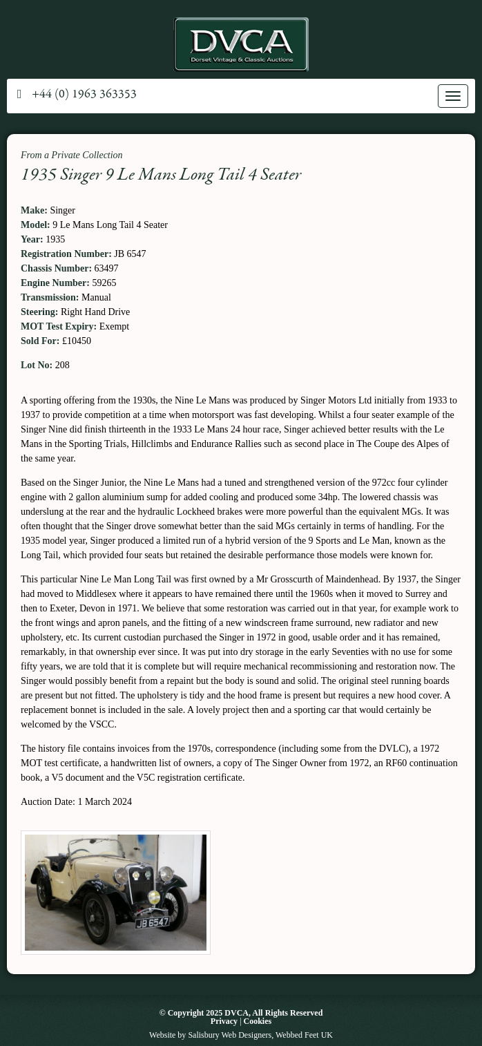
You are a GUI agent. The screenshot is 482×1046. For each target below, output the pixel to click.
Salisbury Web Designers (229, 1035)
